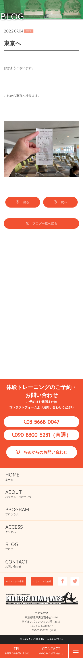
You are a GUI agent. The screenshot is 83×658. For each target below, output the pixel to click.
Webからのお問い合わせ (45, 452)
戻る (25, 203)
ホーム (12, 476)
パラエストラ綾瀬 (42, 581)
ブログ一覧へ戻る (44, 224)
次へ (63, 203)
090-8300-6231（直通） (43, 435)
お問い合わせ (16, 563)
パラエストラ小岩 (15, 581)
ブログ (11, 546)
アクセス (14, 528)
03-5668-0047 (42, 422)
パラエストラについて (18, 494)
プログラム (17, 511)
